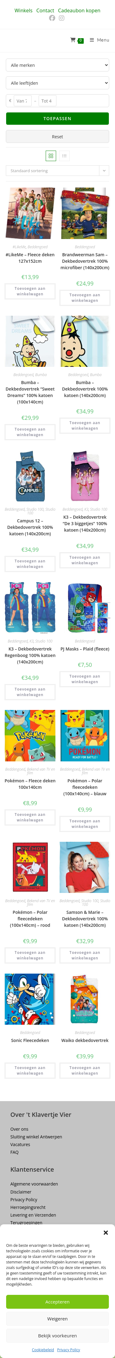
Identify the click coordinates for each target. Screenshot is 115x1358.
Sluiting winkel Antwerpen (36, 1137)
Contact (45, 10)
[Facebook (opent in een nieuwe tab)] (53, 18)
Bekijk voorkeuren (57, 1335)
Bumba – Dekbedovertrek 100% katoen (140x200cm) (85, 388)
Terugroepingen (26, 1223)
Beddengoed (38, 246)
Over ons (19, 1129)
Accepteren (57, 1302)
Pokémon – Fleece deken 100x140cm (30, 784)
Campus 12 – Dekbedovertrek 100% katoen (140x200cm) (30, 527)
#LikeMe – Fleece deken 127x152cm (30, 258)
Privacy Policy (68, 1349)
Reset (57, 137)
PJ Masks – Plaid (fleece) (84, 649)
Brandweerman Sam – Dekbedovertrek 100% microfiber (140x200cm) (84, 261)
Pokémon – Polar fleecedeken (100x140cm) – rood (30, 918)
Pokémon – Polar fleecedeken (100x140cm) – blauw (84, 787)
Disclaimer (20, 1192)
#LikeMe (19, 246)
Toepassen (57, 118)
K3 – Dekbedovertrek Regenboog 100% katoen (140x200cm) (30, 655)
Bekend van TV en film (41, 771)
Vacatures (20, 1144)
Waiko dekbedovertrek (85, 1040)
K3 (86, 509)
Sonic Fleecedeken (30, 1040)
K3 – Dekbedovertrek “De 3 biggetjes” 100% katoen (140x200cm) (85, 523)
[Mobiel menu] (97, 40)
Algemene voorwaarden (34, 1184)
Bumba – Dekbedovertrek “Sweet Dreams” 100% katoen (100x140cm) (30, 392)
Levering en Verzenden (33, 1215)
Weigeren (57, 1318)
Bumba (41, 374)
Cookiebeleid (43, 1349)
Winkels (24, 10)
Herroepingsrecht (28, 1207)
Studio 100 (35, 509)
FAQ (14, 1152)
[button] (106, 1233)
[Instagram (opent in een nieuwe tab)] (61, 18)
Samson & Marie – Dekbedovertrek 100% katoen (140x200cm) (85, 918)
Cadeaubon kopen (79, 10)
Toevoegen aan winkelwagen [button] (30, 291)
